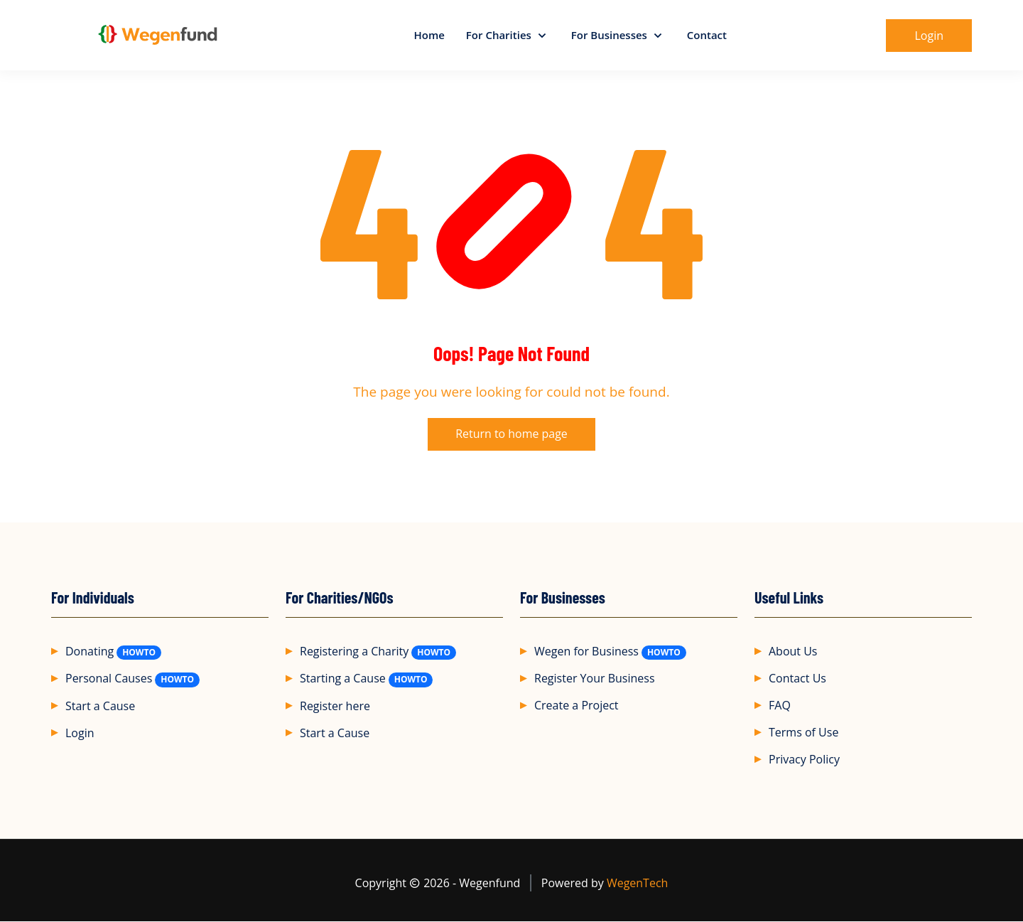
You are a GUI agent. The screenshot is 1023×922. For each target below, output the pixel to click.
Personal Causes (108, 679)
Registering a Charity (354, 652)
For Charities (500, 35)
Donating (89, 652)
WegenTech (638, 883)
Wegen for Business (586, 652)
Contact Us (797, 679)
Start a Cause (100, 706)
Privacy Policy (804, 760)
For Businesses (610, 35)
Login (79, 733)
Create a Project (576, 706)
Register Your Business (594, 679)
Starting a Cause (343, 679)
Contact (707, 35)
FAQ (780, 706)
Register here (335, 706)
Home (428, 35)
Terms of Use (803, 733)
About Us (793, 652)
